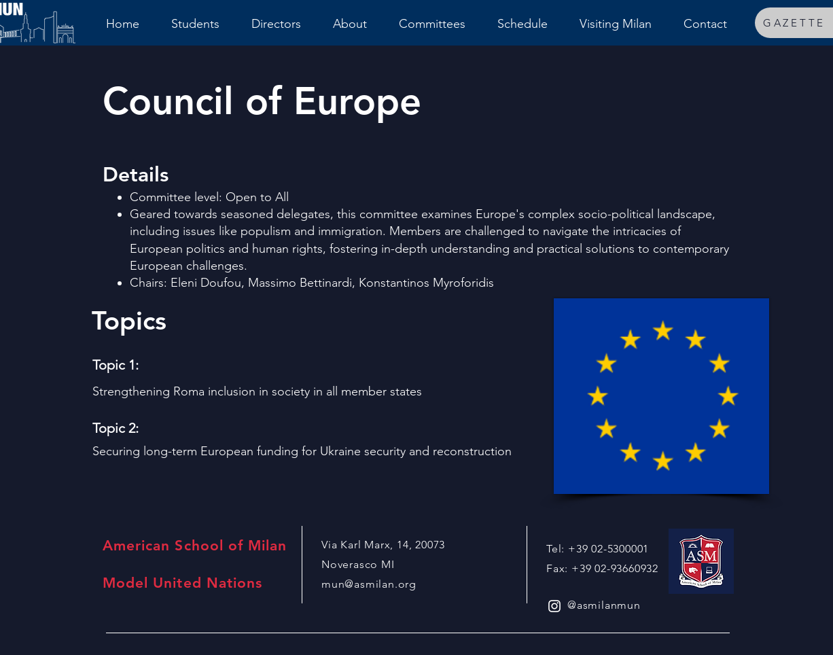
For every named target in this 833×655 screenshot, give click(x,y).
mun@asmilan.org (368, 584)
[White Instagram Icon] (554, 606)
